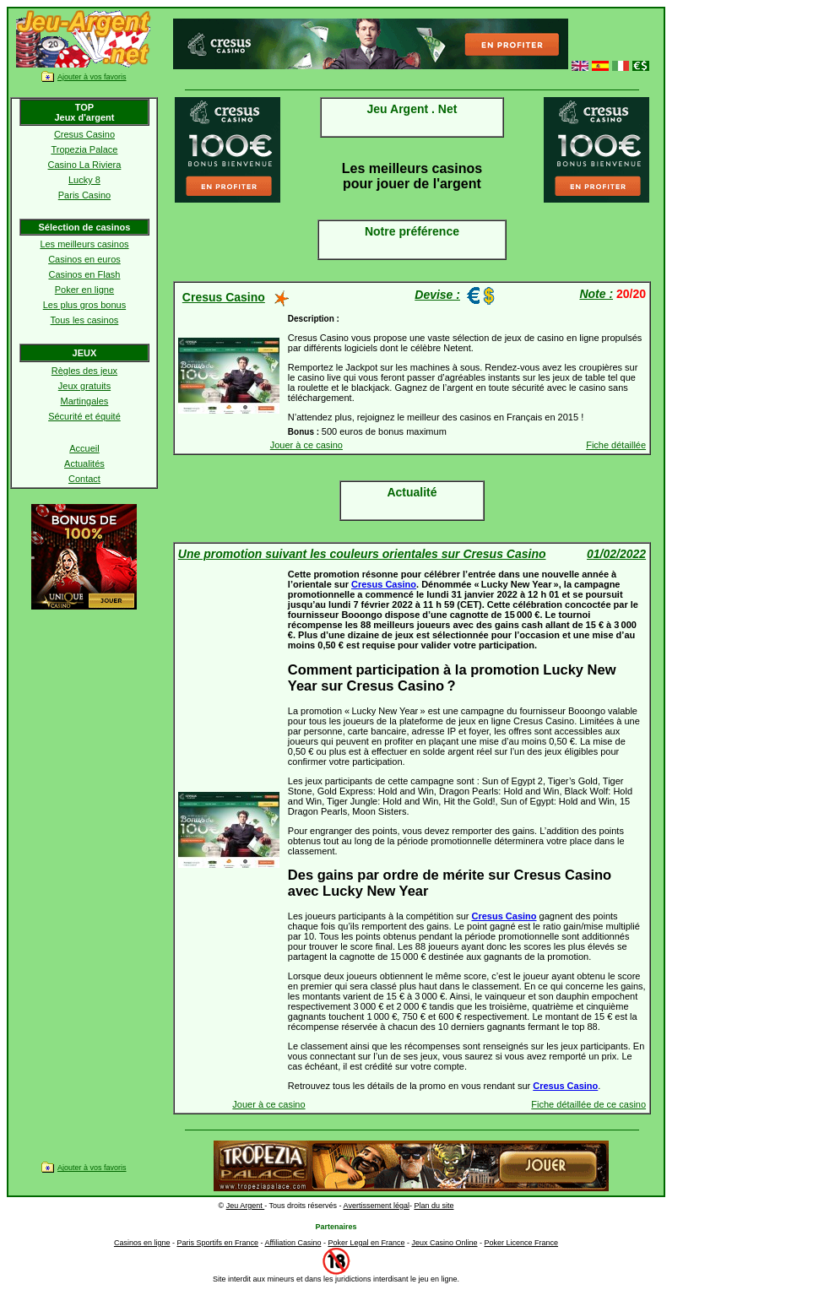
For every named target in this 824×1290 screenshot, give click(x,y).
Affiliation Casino (293, 1243)
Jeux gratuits (84, 386)
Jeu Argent (245, 1205)
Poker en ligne (84, 290)
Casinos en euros (84, 259)
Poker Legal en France (366, 1243)
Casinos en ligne (142, 1243)
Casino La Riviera (85, 165)
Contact (84, 479)
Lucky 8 (84, 180)
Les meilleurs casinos (84, 244)
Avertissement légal (376, 1205)
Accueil (84, 448)
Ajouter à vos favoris (92, 77)
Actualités (84, 463)
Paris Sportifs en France (217, 1243)
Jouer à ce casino (306, 445)
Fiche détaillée (616, 445)
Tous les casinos (85, 320)
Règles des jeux (84, 371)
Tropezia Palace (84, 149)
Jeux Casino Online (444, 1243)
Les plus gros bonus (84, 305)
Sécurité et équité (84, 416)
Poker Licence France (522, 1243)
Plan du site (433, 1205)
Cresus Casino (84, 134)
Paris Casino (84, 195)
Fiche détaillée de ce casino (588, 1104)
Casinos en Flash (84, 274)
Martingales (85, 401)
